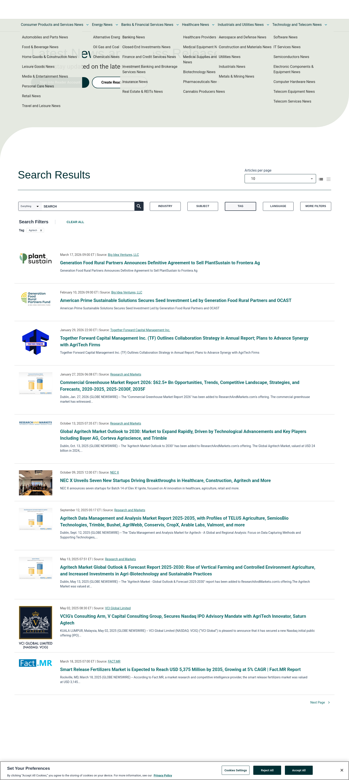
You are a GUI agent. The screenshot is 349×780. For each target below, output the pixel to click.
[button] (35, 230)
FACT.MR (114, 661)
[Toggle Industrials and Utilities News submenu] (268, 25)
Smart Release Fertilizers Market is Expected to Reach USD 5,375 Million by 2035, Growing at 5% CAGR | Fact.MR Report (180, 669)
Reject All (267, 771)
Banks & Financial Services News (147, 25)
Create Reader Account (119, 82)
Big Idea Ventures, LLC (123, 255)
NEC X (114, 472)
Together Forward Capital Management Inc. (140, 330)
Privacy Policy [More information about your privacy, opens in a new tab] (163, 777)
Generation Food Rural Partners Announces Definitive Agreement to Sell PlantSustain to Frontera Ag (160, 262)
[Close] (342, 771)
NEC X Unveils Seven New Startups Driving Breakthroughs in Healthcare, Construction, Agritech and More (165, 480)
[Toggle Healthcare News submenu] (213, 25)
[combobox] (280, 178)
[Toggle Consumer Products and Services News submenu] (87, 25)
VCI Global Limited (118, 608)
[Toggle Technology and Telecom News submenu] (326, 25)
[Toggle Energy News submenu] (117, 25)
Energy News (102, 25)
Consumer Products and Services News (52, 25)
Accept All (299, 771)
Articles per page (258, 170)
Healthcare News (195, 25)
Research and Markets (125, 374)
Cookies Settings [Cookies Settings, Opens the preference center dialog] (235, 771)
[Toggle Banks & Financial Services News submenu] (177, 25)
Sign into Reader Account (60, 82)
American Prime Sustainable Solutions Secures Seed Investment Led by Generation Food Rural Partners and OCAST (176, 300)
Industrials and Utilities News (241, 25)
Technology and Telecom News (297, 25)
